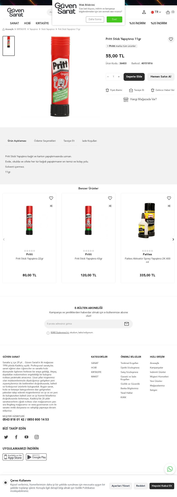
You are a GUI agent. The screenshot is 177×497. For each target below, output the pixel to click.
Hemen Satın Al (161, 76)
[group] (60, 76)
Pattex (147, 254)
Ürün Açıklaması (17, 141)
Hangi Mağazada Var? (140, 99)
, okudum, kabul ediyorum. (70, 333)
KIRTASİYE (42, 23)
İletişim (153, 390)
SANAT (14, 23)
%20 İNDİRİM (159, 23)
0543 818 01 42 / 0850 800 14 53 (26, 419)
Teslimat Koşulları (129, 363)
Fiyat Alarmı (114, 90)
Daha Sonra (95, 19)
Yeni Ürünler (156, 381)
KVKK (123, 397)
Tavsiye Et (136, 90)
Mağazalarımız (157, 386)
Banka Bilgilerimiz (129, 388)
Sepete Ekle (134, 76)
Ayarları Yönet (121, 486)
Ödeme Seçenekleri (45, 141)
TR (156, 12)
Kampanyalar (156, 368)
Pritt (122, 46)
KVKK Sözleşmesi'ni (60, 333)
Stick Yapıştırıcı (48, 29)
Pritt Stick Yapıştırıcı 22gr (29, 258)
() (170, 12)
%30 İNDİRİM (137, 23)
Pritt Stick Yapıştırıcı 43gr (88, 258)
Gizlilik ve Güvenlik (130, 384)
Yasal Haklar (127, 393)
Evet (114, 19)
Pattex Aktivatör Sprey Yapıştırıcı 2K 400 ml (147, 260)
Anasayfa (8, 29)
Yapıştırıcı (34, 29)
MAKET (94, 377)
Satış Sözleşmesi (129, 372)
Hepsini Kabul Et (162, 486)
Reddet (140, 486)
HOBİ (27, 23)
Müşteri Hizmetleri (159, 377)
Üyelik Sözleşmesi (130, 368)
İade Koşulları (89, 141)
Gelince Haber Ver (162, 90)
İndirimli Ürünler (158, 372)
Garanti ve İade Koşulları (128, 378)
